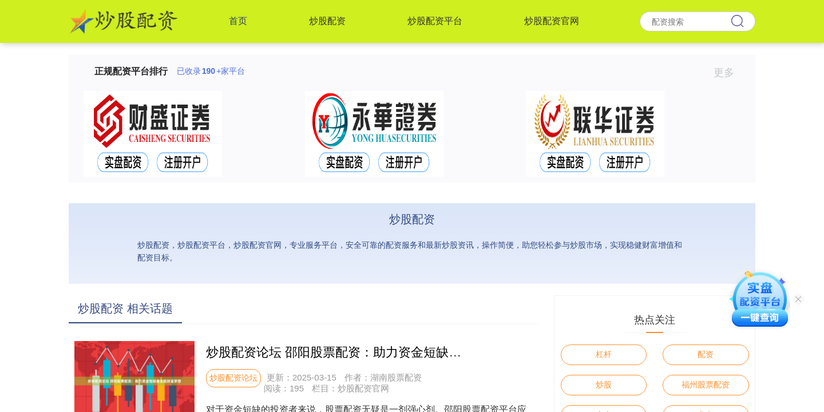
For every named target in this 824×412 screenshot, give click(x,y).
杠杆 (604, 354)
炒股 (604, 384)
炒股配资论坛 (233, 377)
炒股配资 (327, 21)
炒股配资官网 (551, 21)
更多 (729, 72)
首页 (238, 21)
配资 (706, 354)
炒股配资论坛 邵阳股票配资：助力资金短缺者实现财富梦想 (371, 352)
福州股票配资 (706, 384)
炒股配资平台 (434, 21)
